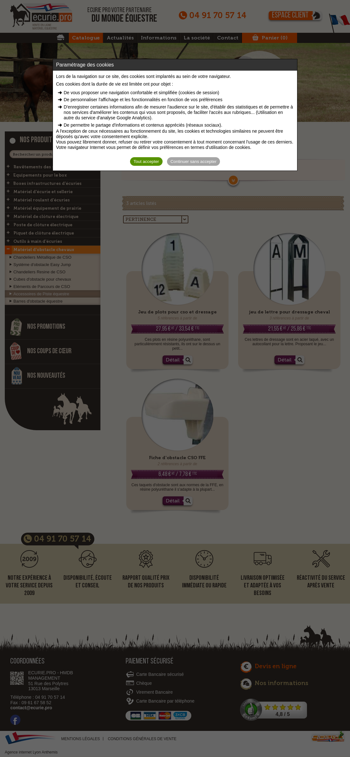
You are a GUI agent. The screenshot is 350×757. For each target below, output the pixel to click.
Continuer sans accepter (193, 161)
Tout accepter (146, 161)
